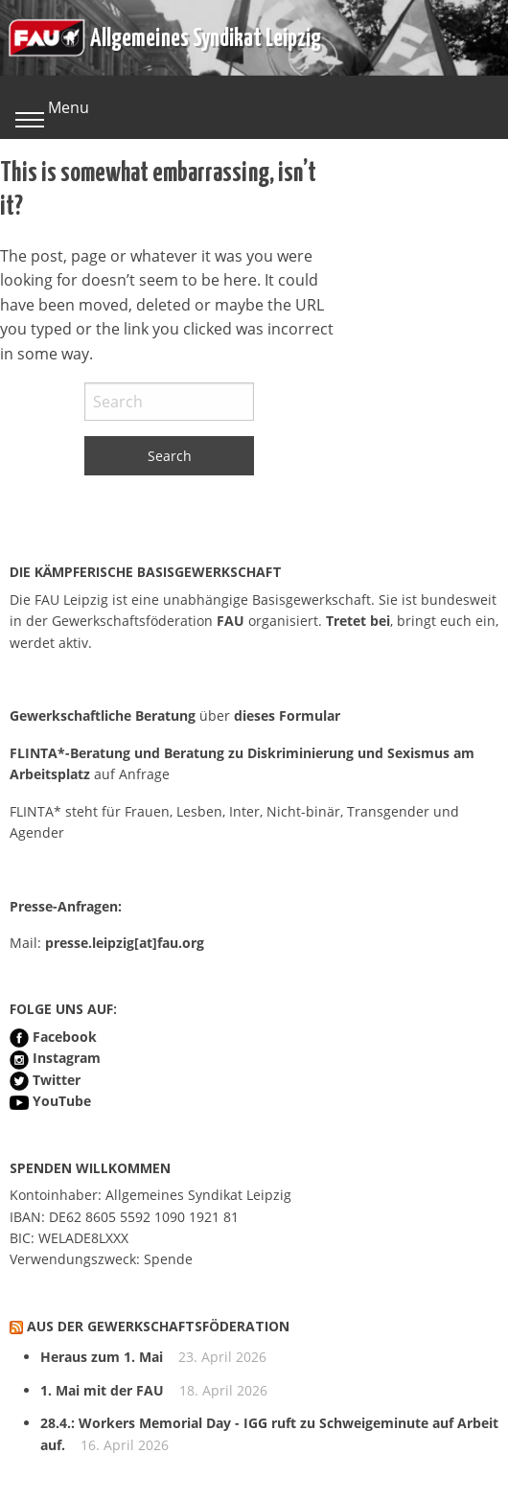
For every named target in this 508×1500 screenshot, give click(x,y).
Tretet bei (358, 621)
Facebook (65, 1036)
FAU (230, 621)
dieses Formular (287, 715)
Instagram (67, 1058)
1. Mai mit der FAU (102, 1390)
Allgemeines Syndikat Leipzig (205, 35)
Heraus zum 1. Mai (101, 1357)
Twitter (57, 1080)
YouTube (62, 1101)
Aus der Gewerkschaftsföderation (158, 1326)
